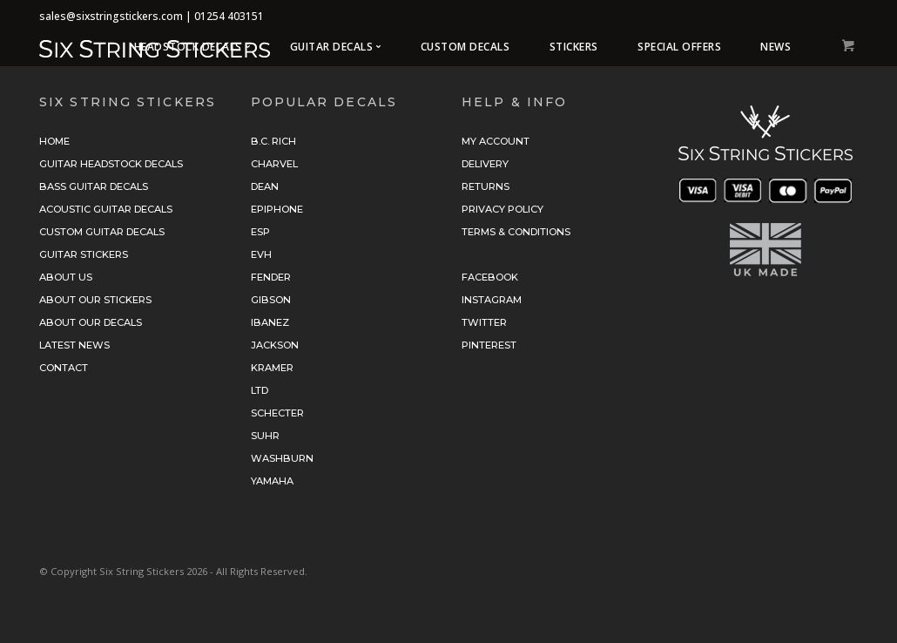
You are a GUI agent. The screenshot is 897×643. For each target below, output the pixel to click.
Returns (485, 186)
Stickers (574, 46)
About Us (65, 277)
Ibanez (270, 322)
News (775, 46)
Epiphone (277, 209)
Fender (271, 277)
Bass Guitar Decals (93, 186)
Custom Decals (465, 46)
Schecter (277, 413)
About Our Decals (90, 322)
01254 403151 (229, 16)
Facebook (490, 277)
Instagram (492, 300)
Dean (265, 186)
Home (54, 141)
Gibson (271, 300)
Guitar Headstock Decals (111, 164)
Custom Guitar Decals (102, 232)
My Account (495, 141)
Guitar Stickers (83, 254)
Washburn (282, 458)
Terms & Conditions (516, 232)
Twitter (484, 322)
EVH (261, 254)
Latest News (74, 345)
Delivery (485, 164)
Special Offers (679, 46)
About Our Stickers (95, 300)
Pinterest (489, 345)
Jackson (275, 345)
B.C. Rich (273, 141)
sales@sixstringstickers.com (111, 16)
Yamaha (272, 481)
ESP (260, 232)
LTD (259, 390)
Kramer (272, 368)
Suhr (265, 436)
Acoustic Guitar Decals (105, 209)
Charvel (274, 164)
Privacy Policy (502, 209)
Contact (63, 368)
